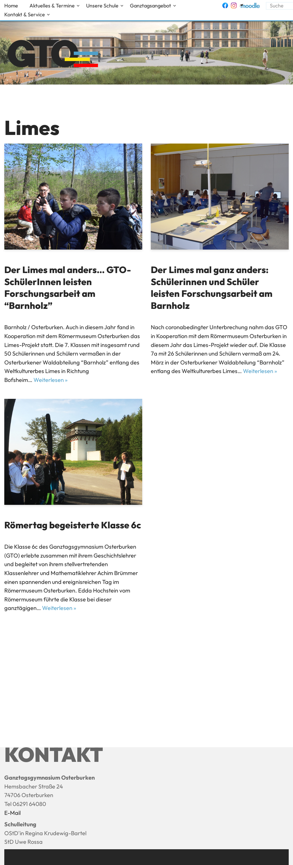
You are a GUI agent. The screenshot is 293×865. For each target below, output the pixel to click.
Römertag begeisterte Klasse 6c (72, 525)
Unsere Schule (102, 5)
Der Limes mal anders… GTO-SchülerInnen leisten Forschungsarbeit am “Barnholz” (67, 287)
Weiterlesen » (50, 379)
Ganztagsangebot (150, 5)
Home (11, 5)
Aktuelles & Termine (52, 5)
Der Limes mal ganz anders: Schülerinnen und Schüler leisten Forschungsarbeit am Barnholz (211, 287)
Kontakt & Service (24, 14)
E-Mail (12, 812)
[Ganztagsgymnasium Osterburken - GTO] (53, 54)
